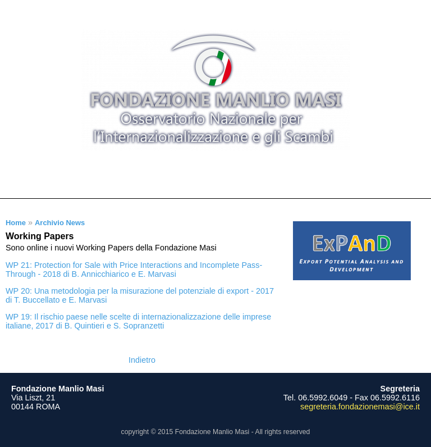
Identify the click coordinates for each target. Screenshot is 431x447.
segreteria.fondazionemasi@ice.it (360, 406)
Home (16, 222)
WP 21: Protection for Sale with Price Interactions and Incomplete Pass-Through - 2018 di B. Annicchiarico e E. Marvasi (134, 270)
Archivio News (60, 222)
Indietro (142, 359)
